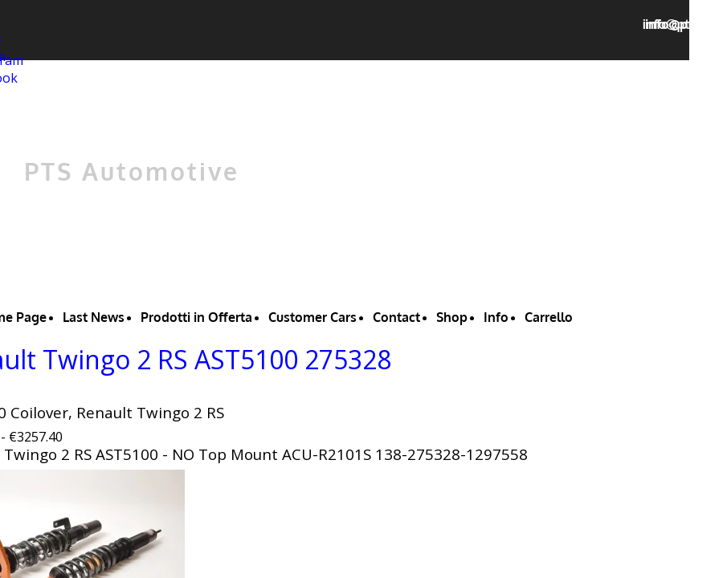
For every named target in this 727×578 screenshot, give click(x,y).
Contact (396, 317)
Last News (94, 317)
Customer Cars (312, 317)
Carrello (549, 317)
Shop (452, 317)
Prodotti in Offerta (196, 317)
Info (496, 317)
